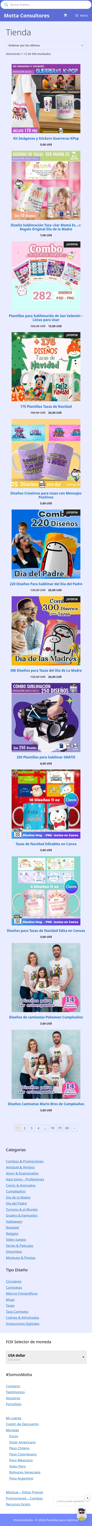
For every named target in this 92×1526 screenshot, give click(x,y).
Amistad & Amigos (20, 1167)
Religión (12, 1233)
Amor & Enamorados (22, 1173)
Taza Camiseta (17, 1311)
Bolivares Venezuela (24, 1472)
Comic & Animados (21, 1185)
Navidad (12, 1227)
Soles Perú (17, 1466)
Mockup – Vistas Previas (24, 1492)
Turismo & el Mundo (22, 1209)
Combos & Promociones (25, 1161)
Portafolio (13, 1404)
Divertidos (14, 1251)
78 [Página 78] (52, 1128)
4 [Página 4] (38, 1128)
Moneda (12, 1430)
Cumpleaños (16, 1191)
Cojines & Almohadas (22, 1317)
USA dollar (16, 1355)
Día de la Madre (18, 1197)
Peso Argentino (21, 1478)
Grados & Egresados (22, 1215)
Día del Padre (16, 1203)
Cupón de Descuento (22, 1424)
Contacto (13, 1386)
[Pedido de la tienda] (46, 45)
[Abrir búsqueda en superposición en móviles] (46, 4)
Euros (13, 1436)
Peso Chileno (19, 1448)
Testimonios (15, 1392)
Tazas (10, 1305)
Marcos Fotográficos (22, 1293)
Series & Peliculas (19, 1245)
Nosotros (13, 1398)
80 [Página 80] (67, 1128)
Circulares (13, 1281)
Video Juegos (16, 1239)
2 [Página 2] (25, 1128)
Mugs (10, 1299)
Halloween (14, 1221)
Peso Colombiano (23, 1454)
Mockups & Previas (20, 1257)
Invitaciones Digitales (22, 1323)
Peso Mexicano (21, 1460)
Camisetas (14, 1287)
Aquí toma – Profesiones (25, 1179)
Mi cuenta (13, 1418)
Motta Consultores (26, 15)
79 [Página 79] (60, 1128)
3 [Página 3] (31, 1128)
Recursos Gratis (18, 1504)
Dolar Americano (22, 1442)
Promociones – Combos (24, 1498)
